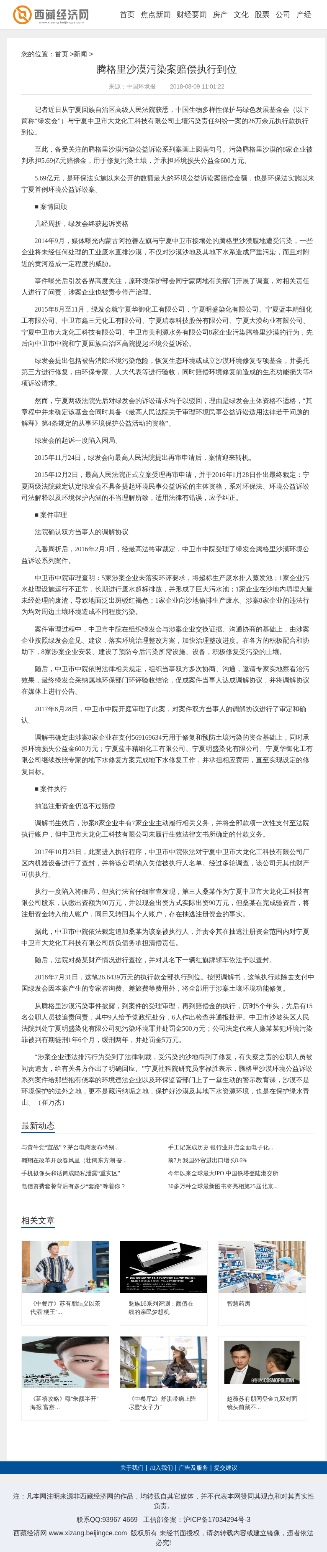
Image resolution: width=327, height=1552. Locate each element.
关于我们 (132, 1468)
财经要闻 (192, 14)
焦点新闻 (156, 14)
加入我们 (161, 1468)
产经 (304, 14)
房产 (220, 14)
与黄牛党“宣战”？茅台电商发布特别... (70, 1147)
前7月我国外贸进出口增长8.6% (207, 1160)
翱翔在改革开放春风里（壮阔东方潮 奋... (74, 1160)
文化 (241, 14)
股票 (262, 14)
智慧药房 (238, 1303)
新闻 (80, 54)
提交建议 (225, 1468)
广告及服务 (193, 1468)
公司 (283, 14)
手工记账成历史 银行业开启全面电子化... (220, 1147)
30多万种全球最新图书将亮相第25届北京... (223, 1186)
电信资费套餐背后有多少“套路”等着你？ (73, 1186)
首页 (127, 14)
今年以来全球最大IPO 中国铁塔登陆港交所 (223, 1173)
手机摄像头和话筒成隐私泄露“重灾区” (70, 1173)
